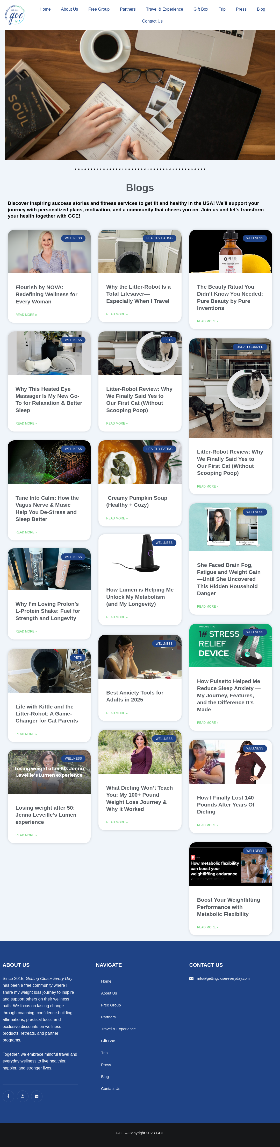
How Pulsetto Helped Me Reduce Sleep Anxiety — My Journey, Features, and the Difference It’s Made (229, 697)
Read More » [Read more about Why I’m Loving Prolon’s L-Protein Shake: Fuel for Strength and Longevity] (26, 635)
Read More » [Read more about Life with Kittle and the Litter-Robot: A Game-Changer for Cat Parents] (26, 738)
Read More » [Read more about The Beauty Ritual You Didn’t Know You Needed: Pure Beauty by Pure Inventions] (208, 322)
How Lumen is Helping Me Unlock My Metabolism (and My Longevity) (140, 600)
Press (241, 9)
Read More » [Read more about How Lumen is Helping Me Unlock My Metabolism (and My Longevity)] (117, 621)
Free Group (99, 9)
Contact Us (152, 21)
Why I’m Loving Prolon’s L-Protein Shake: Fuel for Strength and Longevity (48, 614)
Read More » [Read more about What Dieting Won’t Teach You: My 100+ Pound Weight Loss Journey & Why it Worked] (117, 826)
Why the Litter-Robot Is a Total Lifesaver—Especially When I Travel (138, 294)
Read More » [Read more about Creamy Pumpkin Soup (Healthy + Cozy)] (117, 520)
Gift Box (200, 9)
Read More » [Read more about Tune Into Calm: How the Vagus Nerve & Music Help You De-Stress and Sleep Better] (26, 535)
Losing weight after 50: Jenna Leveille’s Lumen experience (46, 820)
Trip (222, 9)
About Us (69, 9)
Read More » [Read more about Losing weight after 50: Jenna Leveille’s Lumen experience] (26, 841)
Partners (127, 9)
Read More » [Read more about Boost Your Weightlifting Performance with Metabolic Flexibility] (208, 930)
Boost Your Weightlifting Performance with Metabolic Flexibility (228, 909)
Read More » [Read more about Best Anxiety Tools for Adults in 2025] (117, 716)
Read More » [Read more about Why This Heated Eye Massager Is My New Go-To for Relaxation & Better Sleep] (26, 425)
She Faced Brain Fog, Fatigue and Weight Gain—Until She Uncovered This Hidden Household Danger (229, 580)
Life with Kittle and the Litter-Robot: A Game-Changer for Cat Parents (47, 717)
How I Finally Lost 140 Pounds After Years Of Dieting (226, 807)
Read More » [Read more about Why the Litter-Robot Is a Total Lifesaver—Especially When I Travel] (117, 315)
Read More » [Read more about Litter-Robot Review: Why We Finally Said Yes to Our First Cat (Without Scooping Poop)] (117, 424)
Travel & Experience (164, 9)
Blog (261, 9)
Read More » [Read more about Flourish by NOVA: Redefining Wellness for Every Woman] (26, 315)
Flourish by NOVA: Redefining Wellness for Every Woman (46, 294)
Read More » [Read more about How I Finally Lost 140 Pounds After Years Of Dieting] (208, 828)
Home (45, 9)
